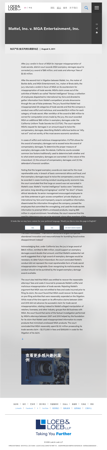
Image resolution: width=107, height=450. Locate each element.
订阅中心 (88, 408)
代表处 (83, 404)
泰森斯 (74, 404)
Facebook (29, 408)
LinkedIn (18, 408)
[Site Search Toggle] (86, 7)
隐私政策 (66, 408)
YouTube (45, 408)
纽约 (24, 404)
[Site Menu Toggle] (97, 7)
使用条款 (77, 408)
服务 (65, 7)
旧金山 (65, 404)
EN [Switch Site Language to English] (25, 7)
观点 (59, 7)
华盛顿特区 (54, 404)
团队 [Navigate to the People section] (53, 7)
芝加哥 (32, 404)
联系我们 (55, 408)
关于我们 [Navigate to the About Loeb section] (73, 7)
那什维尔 (42, 404)
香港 (92, 404)
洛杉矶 (15, 404)
